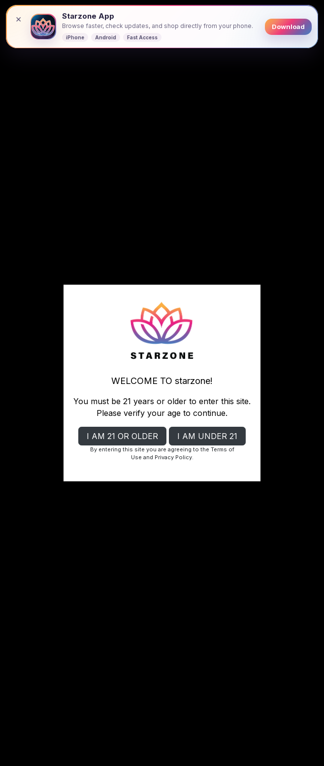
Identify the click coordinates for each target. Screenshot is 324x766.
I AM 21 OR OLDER (122, 436)
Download (288, 26)
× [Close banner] (18, 19)
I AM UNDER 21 (207, 436)
